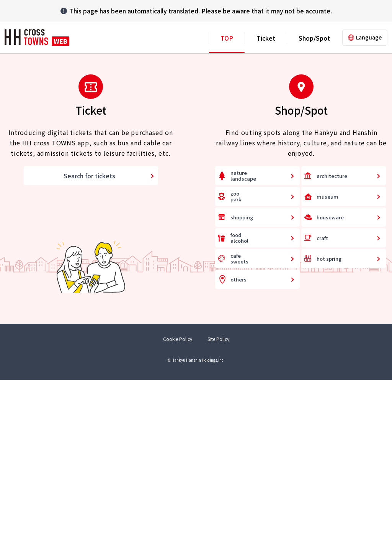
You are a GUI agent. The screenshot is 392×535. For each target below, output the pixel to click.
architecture (332, 330)
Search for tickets (89, 331)
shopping (241, 372)
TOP (226, 38)
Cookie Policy (177, 494)
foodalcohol (239, 393)
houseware (330, 372)
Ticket (265, 38)
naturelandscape (243, 331)
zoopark (235, 352)
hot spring (329, 413)
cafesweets (239, 414)
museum (327, 351)
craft (322, 393)
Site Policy (218, 494)
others (238, 434)
